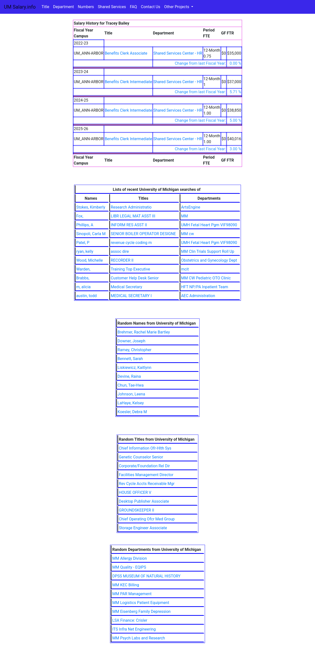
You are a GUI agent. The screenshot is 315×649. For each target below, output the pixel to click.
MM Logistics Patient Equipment (140, 602)
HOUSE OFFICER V (135, 492)
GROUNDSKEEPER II (136, 510)
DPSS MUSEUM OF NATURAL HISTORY (146, 576)
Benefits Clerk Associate (126, 53)
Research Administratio (131, 207)
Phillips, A (84, 225)
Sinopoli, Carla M (91, 233)
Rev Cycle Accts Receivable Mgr (146, 483)
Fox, (79, 216)
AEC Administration (198, 295)
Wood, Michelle (89, 260)
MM (184, 216)
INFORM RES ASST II (129, 225)
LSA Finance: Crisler (129, 620)
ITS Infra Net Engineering (134, 629)
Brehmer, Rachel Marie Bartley (144, 332)
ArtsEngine (190, 207)
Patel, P (83, 242)
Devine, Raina (129, 376)
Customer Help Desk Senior (135, 278)
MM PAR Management (131, 593)
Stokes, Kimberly (90, 207)
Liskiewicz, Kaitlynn (135, 367)
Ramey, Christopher (135, 349)
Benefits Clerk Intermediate (128, 81)
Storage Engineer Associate (143, 528)
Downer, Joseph (131, 341)
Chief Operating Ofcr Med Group (147, 519)
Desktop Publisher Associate (144, 501)
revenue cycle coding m (131, 242)
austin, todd (86, 295)
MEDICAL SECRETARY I (131, 295)
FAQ (133, 6)
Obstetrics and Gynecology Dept (209, 260)
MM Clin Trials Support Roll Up (207, 251)
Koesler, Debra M (132, 411)
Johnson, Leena (131, 394)
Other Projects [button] (177, 6)
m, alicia (83, 287)
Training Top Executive (130, 269)
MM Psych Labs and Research (138, 638)
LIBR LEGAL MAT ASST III (133, 216)
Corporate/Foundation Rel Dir (144, 466)
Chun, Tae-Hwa (131, 385)
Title (45, 6)
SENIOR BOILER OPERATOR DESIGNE (143, 233)
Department (63, 6)
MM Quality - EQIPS (129, 567)
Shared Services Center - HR (177, 53)
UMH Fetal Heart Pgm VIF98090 (209, 225)
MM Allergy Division (129, 558)
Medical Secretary (126, 287)
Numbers (86, 6)
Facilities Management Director (146, 474)
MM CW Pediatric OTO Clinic (206, 278)
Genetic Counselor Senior (141, 457)
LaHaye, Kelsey (131, 403)
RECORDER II (122, 260)
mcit (185, 269)
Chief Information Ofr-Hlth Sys (145, 448)
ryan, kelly (84, 251)
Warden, (83, 269)
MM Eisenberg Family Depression (141, 611)
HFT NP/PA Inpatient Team (204, 287)
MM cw (187, 233)
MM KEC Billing (125, 585)
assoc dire (120, 251)
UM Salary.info (20, 7)
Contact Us (150, 6)
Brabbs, (82, 278)
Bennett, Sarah (130, 358)
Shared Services (112, 6)
